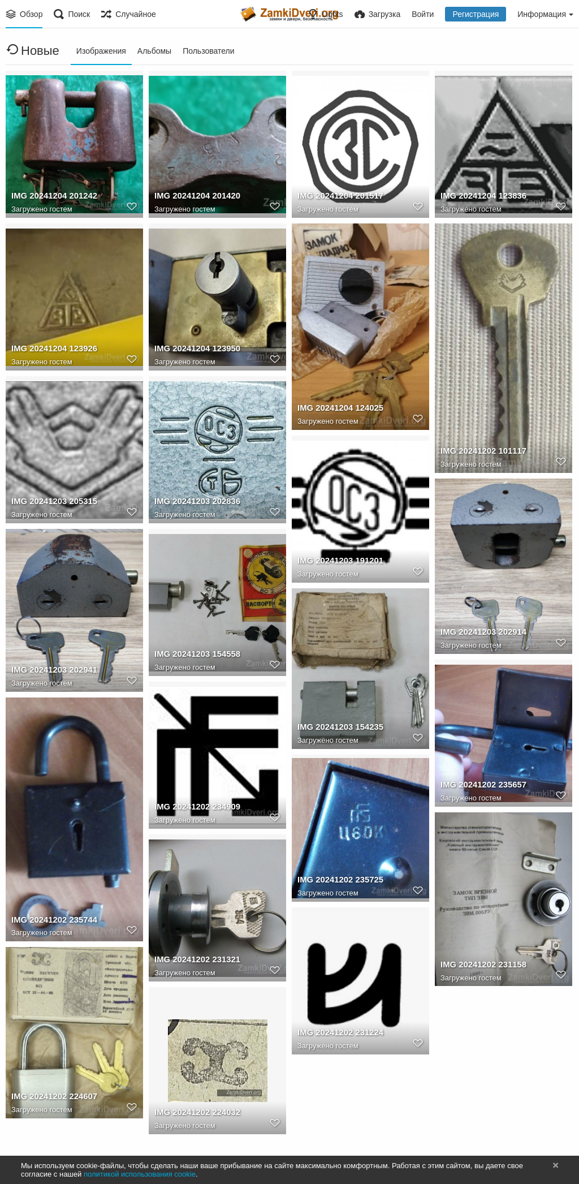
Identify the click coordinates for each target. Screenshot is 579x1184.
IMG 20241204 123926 (52, 350)
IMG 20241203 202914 (481, 633)
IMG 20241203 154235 (338, 728)
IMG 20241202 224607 (52, 1097)
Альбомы (154, 50)
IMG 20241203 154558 (195, 655)
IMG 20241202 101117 (481, 452)
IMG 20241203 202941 (52, 670)
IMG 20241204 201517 (338, 197)
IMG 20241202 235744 (52, 920)
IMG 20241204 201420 (195, 197)
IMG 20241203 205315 (52, 502)
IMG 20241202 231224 (338, 1034)
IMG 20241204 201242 (52, 197)
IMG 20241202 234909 (195, 808)
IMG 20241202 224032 (195, 1113)
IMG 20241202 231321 (195, 961)
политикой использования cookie (140, 1174)
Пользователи (208, 50)
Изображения (101, 50)
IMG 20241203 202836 (195, 502)
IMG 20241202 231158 (481, 965)
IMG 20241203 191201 (338, 562)
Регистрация (475, 14)
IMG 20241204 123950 (195, 350)
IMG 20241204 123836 (481, 197)
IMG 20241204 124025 (338, 409)
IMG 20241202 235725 (338, 881)
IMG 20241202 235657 (481, 786)
